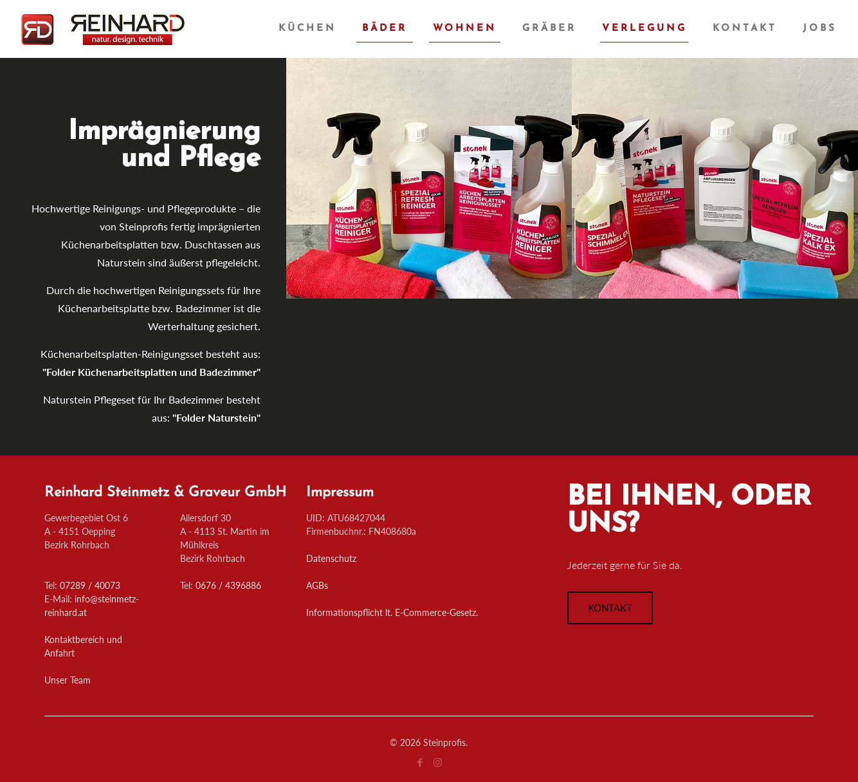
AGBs (317, 585)
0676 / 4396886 (228, 585)
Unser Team (67, 680)
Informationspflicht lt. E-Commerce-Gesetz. (392, 612)
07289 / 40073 (90, 585)
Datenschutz (331, 558)
